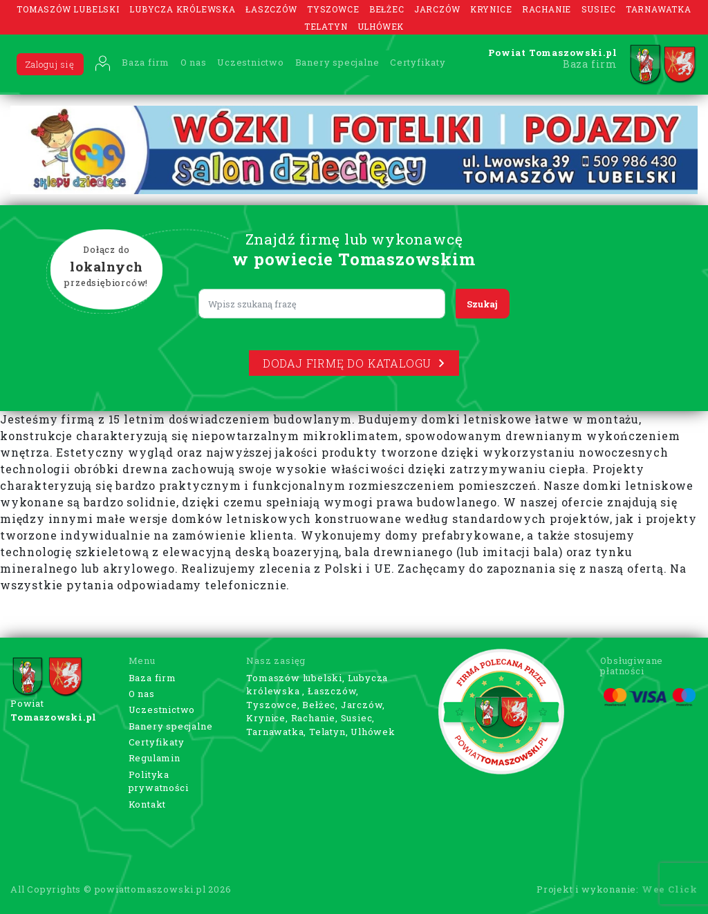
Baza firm (145, 62)
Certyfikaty (418, 62)
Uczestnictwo (250, 62)
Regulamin (154, 758)
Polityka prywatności (159, 781)
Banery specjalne (337, 62)
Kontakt (148, 804)
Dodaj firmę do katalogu (354, 363)
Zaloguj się (50, 64)
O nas (193, 62)
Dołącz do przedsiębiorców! (106, 267)
